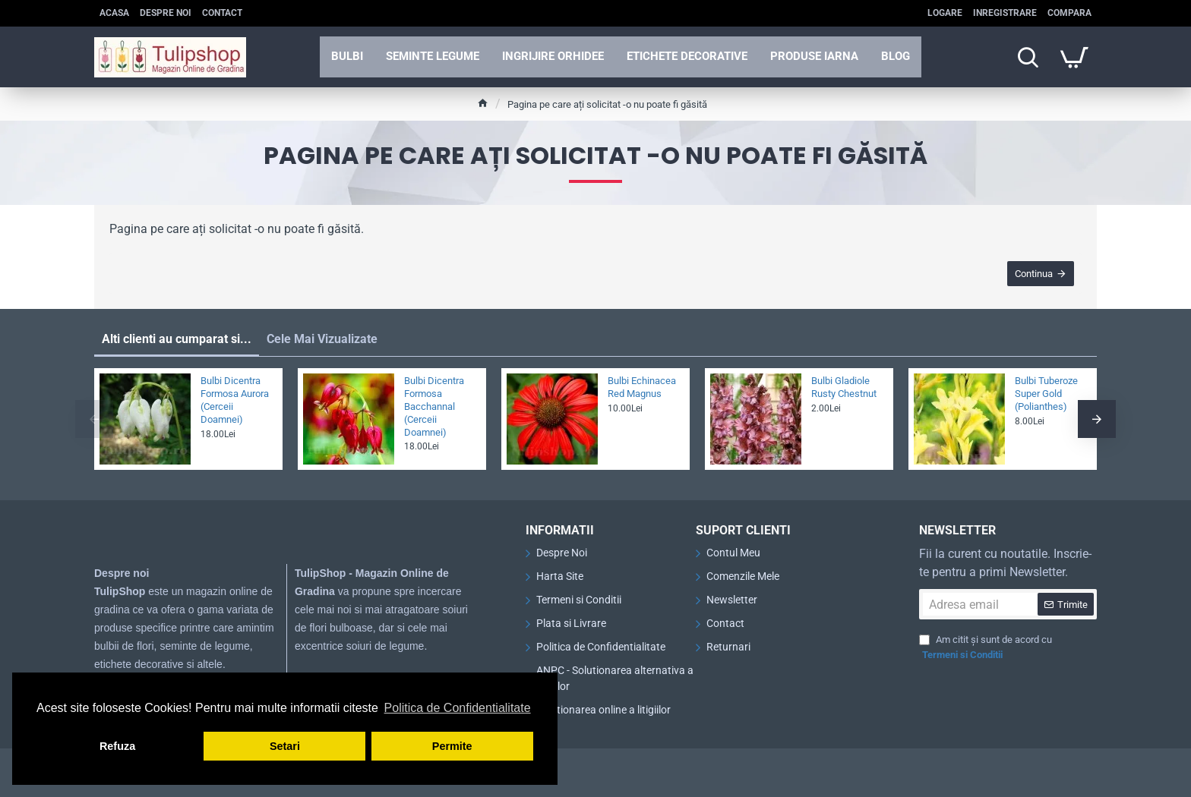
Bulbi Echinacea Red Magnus (642, 387)
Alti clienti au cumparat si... (176, 339)
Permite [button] (452, 746)
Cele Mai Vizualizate (322, 339)
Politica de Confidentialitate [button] (457, 707)
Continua (1034, 273)
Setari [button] (285, 746)
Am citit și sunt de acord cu (985, 648)
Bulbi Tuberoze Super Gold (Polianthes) (1046, 393)
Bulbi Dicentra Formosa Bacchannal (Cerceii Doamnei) (434, 406)
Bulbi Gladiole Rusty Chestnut (844, 387)
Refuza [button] (117, 746)
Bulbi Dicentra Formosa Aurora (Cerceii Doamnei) (235, 400)
